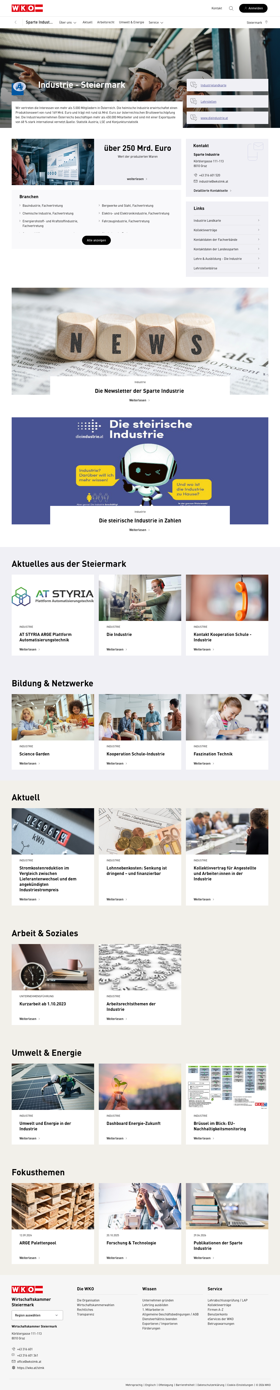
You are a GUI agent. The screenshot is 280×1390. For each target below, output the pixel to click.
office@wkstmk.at (26, 1361)
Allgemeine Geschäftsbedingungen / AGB (170, 1314)
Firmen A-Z (215, 1309)
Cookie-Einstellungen (240, 1384)
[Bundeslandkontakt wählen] (37, 1315)
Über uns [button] (68, 23)
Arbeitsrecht (105, 22)
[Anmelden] (253, 8)
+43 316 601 (22, 1349)
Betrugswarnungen (221, 1323)
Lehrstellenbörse (227, 268)
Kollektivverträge (227, 230)
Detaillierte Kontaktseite (213, 190)
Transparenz (85, 1314)
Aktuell (88, 22)
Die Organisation (88, 1300)
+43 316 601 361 (25, 1355)
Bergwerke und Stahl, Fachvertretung (127, 205)
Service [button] (157, 23)
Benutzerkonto (218, 1314)
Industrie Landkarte (227, 220)
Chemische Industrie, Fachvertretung (48, 213)
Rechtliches (85, 1309)
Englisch (150, 1384)
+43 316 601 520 (207, 175)
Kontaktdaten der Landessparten (227, 249)
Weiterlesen (140, 400)
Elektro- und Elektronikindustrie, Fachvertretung (135, 213)
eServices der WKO (221, 1319)
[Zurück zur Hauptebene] (15, 22)
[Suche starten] (231, 8)
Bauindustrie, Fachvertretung (43, 205)
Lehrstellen (208, 101)
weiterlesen (137, 179)
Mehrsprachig (134, 1384)
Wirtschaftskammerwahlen (95, 1305)
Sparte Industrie (40, 22)
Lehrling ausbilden (155, 1305)
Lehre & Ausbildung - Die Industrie (227, 258)
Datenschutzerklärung (210, 1384)
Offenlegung (165, 1384)
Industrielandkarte (213, 85)
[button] (257, 22)
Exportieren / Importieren (160, 1323)
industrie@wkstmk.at (211, 181)
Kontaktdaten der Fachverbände (227, 239)
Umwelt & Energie (131, 22)
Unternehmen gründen (158, 1300)
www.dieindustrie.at (214, 118)
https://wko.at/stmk (28, 1367)
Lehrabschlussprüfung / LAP (228, 1300)
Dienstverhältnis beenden (159, 1319)
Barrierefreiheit (185, 1384)
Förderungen (151, 1328)
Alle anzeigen (96, 240)
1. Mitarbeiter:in (153, 1309)
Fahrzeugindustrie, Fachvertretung (126, 221)
